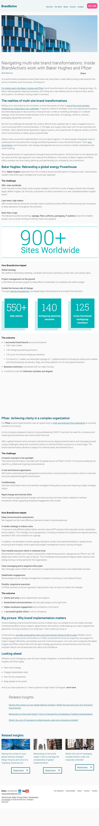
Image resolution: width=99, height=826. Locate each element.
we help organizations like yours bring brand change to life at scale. (46, 635)
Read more (20, 770)
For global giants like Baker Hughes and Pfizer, (23, 88)
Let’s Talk (92, 6)
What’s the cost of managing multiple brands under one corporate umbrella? (43, 720)
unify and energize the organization (69, 423)
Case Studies (70, 791)
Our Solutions (59, 791)
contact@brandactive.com (11, 793)
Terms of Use (6, 797)
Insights (81, 7)
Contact (87, 791)
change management (20, 291)
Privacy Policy (22, 797)
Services (49, 7)
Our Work (58, 7)
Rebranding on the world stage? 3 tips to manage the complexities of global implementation (51, 714)
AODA (14, 797)
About (65, 7)
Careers (73, 7)
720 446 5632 (9, 791)
